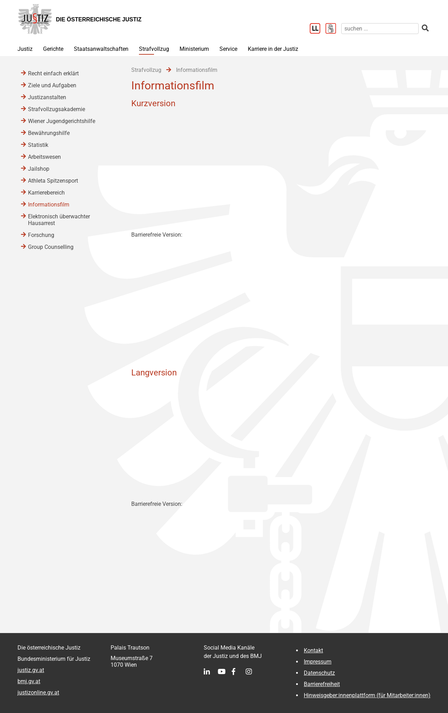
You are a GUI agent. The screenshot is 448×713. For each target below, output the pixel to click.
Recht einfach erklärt (53, 73)
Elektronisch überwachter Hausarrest (59, 219)
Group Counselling (51, 247)
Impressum (317, 661)
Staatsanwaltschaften (101, 49)
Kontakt (313, 650)
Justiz (25, 49)
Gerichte (53, 49)
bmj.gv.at (29, 681)
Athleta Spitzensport (53, 180)
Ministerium (194, 49)
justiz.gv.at (31, 670)
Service (228, 49)
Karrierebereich (46, 192)
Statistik (38, 145)
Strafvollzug (154, 49)
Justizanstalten (47, 97)
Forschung (41, 235)
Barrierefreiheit (322, 684)
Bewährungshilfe (49, 133)
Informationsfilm (48, 204)
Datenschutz (319, 673)
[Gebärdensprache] (333, 29)
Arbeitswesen (44, 157)
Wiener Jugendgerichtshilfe (61, 121)
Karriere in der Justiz (273, 49)
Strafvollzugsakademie (56, 109)
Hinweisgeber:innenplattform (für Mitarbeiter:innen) (367, 695)
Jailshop (38, 168)
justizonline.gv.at (38, 692)
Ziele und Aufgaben (52, 85)
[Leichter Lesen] (318, 29)
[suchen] (380, 28)
